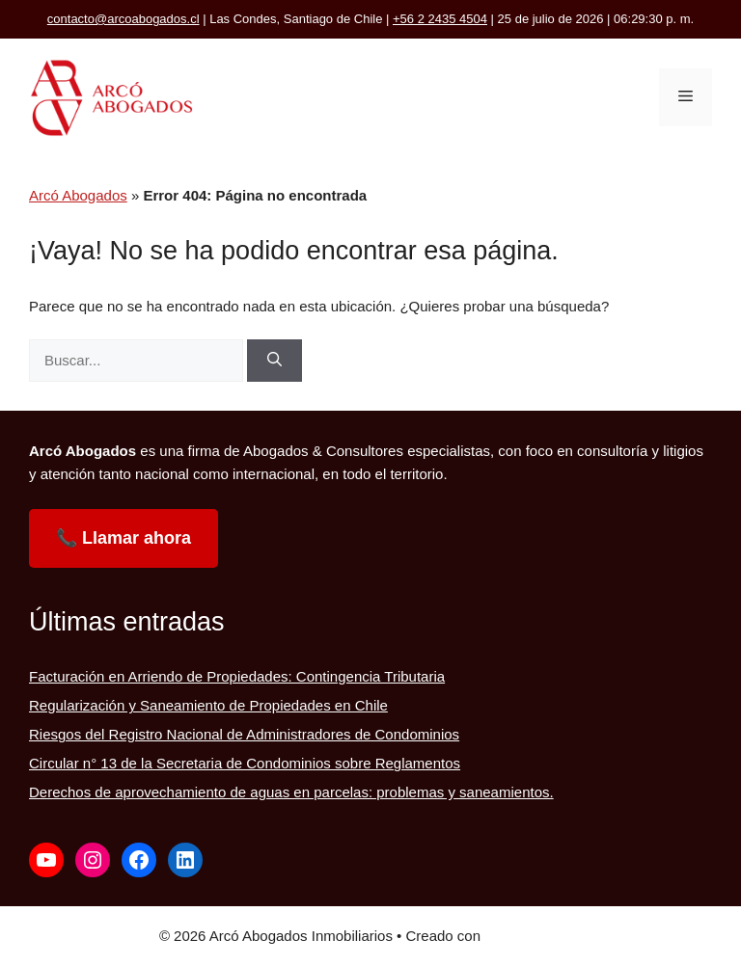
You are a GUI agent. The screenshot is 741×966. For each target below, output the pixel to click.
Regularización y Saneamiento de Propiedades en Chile (208, 705)
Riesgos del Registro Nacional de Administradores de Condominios (244, 734)
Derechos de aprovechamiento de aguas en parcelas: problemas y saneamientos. (291, 792)
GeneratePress (533, 935)
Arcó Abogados (78, 195)
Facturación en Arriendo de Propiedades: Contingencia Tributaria (237, 676)
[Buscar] (274, 361)
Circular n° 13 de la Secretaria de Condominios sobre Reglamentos (244, 763)
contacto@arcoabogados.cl (123, 19)
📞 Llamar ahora (123, 538)
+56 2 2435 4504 (440, 19)
